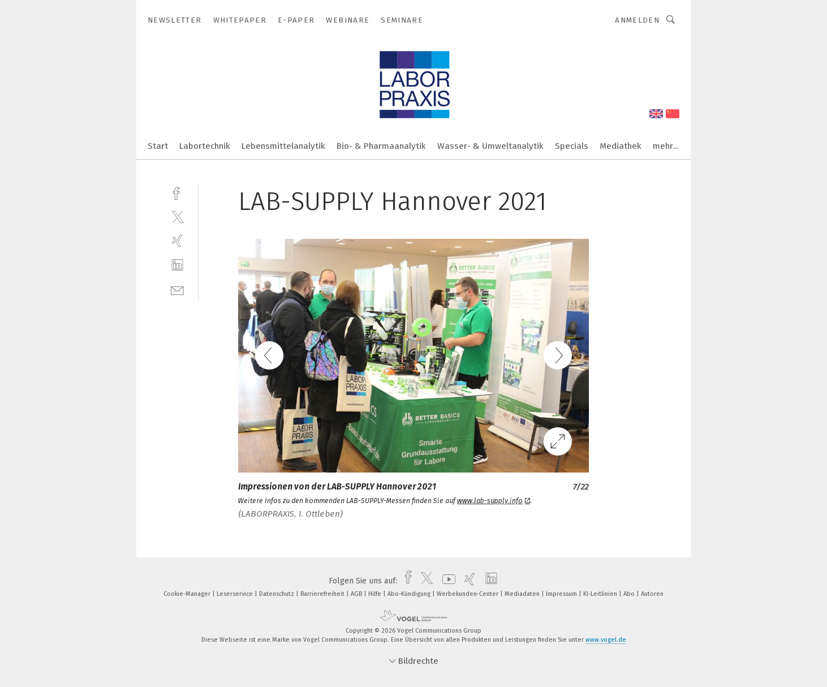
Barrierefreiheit (323, 594)
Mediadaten (523, 594)
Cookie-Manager (187, 594)
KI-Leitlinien (601, 594)
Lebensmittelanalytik (283, 146)
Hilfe (375, 594)
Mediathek (620, 146)
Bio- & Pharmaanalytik (381, 146)
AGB (357, 594)
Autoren (652, 594)
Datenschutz (277, 594)
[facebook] (177, 192)
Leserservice (236, 594)
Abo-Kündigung (409, 594)
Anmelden (637, 20)
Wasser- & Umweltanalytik (490, 146)
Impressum (562, 594)
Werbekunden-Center (468, 594)
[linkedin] (177, 265)
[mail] (177, 289)
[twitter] (177, 216)
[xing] (177, 241)
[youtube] (446, 581)
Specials (571, 146)
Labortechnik (204, 146)
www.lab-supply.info (493, 501)
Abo (629, 594)
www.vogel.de (605, 639)
